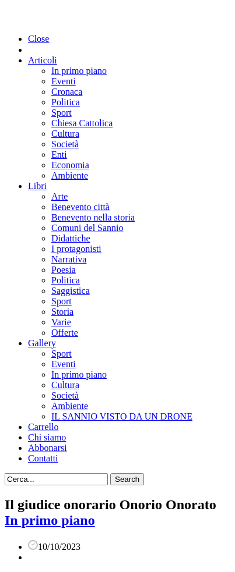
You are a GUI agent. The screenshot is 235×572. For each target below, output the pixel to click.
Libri (37, 186)
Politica (65, 102)
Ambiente (69, 175)
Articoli (42, 60)
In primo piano (79, 71)
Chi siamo (47, 437)
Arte (59, 196)
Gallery (42, 343)
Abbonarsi (47, 448)
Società (65, 144)
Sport (61, 113)
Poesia (63, 270)
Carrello (43, 427)
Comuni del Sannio (87, 228)
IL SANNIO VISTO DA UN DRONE (121, 416)
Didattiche (70, 238)
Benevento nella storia (93, 217)
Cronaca (66, 92)
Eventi (63, 81)
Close (38, 39)
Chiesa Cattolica (82, 123)
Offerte (64, 332)
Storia (62, 312)
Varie (61, 322)
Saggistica (70, 291)
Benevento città (80, 207)
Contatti (43, 458)
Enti (59, 154)
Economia (70, 165)
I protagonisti (76, 249)
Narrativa (68, 259)
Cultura (65, 133)
